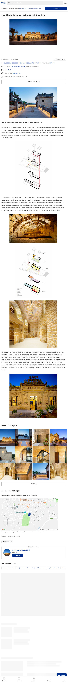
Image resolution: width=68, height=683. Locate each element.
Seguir (18, 555)
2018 (9, 70)
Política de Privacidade (29, 8)
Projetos (12, 568)
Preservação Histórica (33, 63)
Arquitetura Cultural (53, 568)
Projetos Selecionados (38, 568)
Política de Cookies (37, 8)
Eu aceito (56, 9)
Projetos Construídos (23, 568)
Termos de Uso (21, 8)
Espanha (52, 63)
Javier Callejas (16, 73)
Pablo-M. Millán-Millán (18, 66)
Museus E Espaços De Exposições (12, 63)
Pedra (4, 568)
